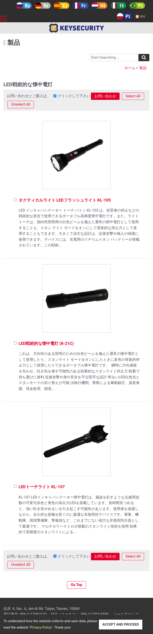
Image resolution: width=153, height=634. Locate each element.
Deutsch (43, 5)
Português (137, 5)
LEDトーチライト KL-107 (42, 485)
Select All (132, 95)
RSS (142, 16)
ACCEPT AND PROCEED (120, 624)
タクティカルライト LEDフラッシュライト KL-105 (65, 198)
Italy (118, 5)
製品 (143, 68)
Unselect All (20, 103)
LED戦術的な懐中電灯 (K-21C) (46, 341)
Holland (99, 5)
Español (62, 5)
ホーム (129, 68)
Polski (125, 16)
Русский (24, 5)
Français (80, 5)
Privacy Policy (40, 627)
